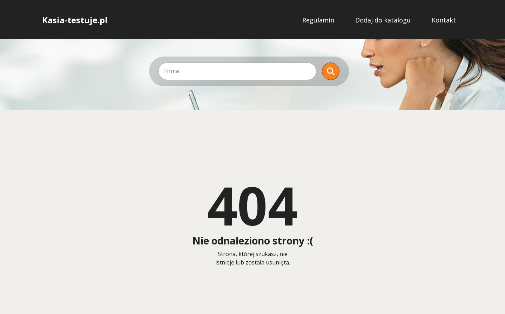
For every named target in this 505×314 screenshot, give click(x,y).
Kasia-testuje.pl (75, 20)
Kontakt (444, 20)
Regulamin (318, 20)
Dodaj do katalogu (383, 20)
